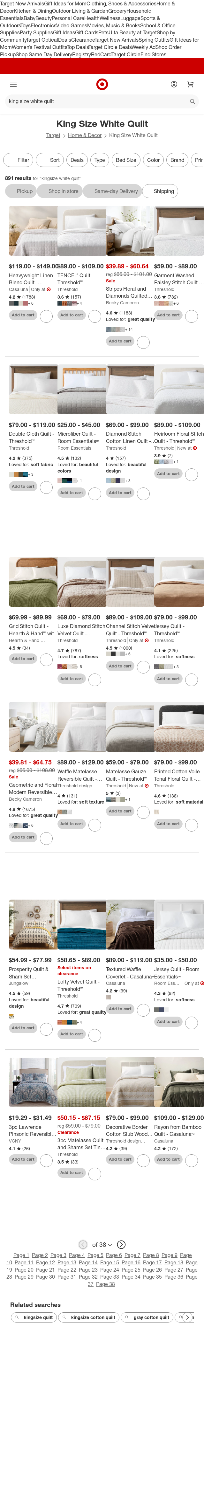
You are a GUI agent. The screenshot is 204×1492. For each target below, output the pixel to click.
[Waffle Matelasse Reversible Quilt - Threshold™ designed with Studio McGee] (82, 775)
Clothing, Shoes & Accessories (121, 3)
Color (153, 160)
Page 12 (45, 1262)
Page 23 (88, 1270)
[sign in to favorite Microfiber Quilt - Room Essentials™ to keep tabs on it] (94, 493)
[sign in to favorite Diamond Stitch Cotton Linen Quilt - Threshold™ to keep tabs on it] (143, 493)
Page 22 (66, 1270)
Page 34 (131, 1277)
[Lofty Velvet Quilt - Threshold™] (82, 985)
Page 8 (151, 1255)
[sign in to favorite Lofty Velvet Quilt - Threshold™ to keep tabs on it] (94, 1035)
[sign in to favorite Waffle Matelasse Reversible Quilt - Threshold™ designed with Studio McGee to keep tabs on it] (94, 825)
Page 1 (21, 1255)
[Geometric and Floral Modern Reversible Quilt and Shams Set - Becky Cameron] (34, 788)
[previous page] (83, 1245)
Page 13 (66, 1262)
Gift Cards (86, 32)
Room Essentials (74, 448)
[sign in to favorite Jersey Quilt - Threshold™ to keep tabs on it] (191, 679)
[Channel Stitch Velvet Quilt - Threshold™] (131, 630)
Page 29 (24, 1277)
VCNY (15, 1140)
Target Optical (42, 40)
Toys (25, 25)
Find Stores (153, 54)
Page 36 (173, 1277)
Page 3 (58, 1255)
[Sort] (50, 160)
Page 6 (114, 1255)
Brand (177, 160)
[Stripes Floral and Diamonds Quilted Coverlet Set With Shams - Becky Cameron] (131, 292)
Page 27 (173, 1270)
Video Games (71, 25)
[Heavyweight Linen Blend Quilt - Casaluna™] (34, 279)
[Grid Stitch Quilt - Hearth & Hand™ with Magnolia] (34, 630)
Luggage (130, 18)
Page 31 (66, 1277)
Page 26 (152, 1270)
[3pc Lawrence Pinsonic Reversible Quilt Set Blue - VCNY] (34, 1130)
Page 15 (109, 1262)
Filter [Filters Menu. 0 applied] (18, 160)
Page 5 (95, 1255)
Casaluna (18, 289)
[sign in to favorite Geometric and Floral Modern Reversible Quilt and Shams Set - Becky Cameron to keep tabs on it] (46, 838)
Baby (29, 18)
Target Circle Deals (110, 47)
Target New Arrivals (22, 3)
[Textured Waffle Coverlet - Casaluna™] (131, 973)
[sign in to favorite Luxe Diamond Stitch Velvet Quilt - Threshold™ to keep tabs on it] (94, 679)
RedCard (101, 54)
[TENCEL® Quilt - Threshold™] (82, 279)
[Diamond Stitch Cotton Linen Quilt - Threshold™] (131, 437)
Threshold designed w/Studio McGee (77, 785)
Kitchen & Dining (33, 11)
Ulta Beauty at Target (133, 32)
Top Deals (77, 47)
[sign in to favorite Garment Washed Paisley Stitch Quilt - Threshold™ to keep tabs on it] (191, 316)
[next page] (121, 1245)
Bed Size (126, 160)
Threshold (67, 289)
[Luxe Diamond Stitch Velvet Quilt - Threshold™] (82, 630)
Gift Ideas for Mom (65, 3)
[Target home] (102, 84)
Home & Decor (85, 135)
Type (99, 160)
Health (92, 18)
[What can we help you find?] (102, 101)
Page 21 (45, 1270)
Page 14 (88, 1262)
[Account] (174, 84)
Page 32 (88, 1277)
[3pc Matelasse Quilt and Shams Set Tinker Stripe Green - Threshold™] (82, 1144)
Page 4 (77, 1255)
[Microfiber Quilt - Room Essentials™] (82, 437)
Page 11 (24, 1262)
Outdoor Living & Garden (80, 11)
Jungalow (18, 983)
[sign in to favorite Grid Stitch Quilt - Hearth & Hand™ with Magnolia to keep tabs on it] (46, 659)
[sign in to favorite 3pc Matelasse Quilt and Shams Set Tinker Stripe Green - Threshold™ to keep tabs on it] (94, 1174)
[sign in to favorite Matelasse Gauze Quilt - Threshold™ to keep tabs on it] (143, 812)
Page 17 (152, 1262)
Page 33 (109, 1277)
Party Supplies (36, 32)
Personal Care (68, 18)
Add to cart (23, 314)
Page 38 (105, 1284)
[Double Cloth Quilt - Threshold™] (34, 437)
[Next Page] (187, 1317)
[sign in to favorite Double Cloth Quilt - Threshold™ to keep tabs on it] (46, 487)
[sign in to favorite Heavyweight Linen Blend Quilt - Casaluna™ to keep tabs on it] (46, 316)
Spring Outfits (154, 40)
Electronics (43, 25)
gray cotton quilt (147, 1317)
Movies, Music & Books (113, 25)
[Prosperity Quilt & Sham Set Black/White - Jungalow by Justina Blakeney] (34, 973)
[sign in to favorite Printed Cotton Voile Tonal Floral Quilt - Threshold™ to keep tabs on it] (191, 825)
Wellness (110, 18)
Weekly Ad (143, 47)
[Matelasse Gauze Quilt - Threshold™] (131, 775)
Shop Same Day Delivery (44, 54)
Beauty (43, 18)
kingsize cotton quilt (88, 1317)
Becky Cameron (122, 302)
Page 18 (173, 1262)
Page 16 (131, 1262)
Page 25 (131, 1270)
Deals (64, 40)
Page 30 (45, 1277)
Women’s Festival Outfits (39, 47)
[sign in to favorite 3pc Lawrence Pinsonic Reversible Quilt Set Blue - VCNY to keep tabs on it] (46, 1160)
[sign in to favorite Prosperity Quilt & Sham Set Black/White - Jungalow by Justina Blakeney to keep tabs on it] (46, 1029)
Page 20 (24, 1270)
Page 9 (170, 1255)
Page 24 (109, 1270)
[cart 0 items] (191, 84)
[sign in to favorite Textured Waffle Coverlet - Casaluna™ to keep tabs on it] (143, 1010)
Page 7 (132, 1255)
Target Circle (125, 54)
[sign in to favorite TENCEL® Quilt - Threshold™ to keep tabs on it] (94, 316)
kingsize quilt (34, 1317)
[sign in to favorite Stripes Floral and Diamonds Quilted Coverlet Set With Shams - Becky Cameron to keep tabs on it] (143, 342)
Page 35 (152, 1277)
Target (53, 135)
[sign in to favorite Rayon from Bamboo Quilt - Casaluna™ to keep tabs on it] (191, 1160)
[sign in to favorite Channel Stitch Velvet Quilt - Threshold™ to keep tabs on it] (143, 667)
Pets (103, 32)
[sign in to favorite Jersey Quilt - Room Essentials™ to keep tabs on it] (191, 1023)
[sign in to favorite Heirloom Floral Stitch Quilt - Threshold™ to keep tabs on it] (191, 474)
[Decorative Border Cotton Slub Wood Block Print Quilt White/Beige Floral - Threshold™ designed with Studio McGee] (131, 1130)
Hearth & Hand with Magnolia (28, 640)
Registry (81, 54)
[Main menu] (13, 84)
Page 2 (40, 1255)
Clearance (82, 40)
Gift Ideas (64, 32)
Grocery (117, 11)
